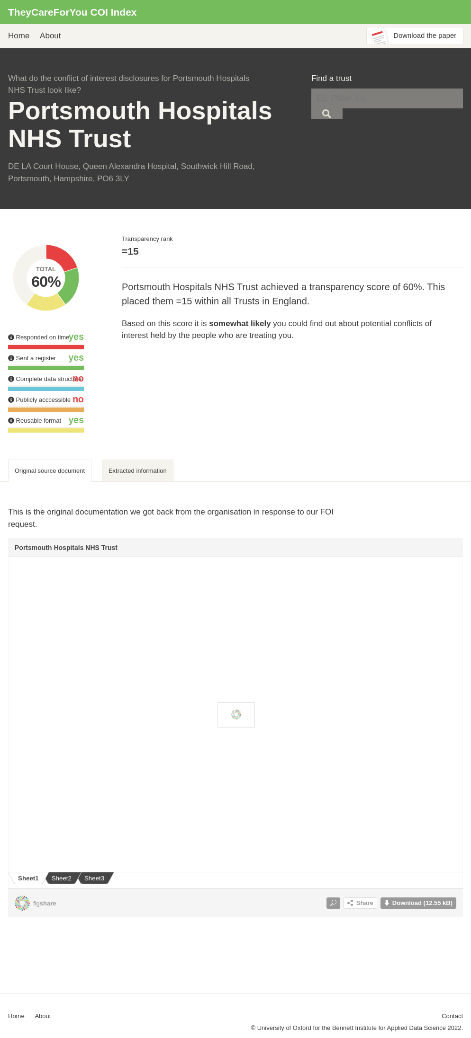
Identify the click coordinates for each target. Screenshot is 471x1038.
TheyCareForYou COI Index (72, 12)
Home (18, 35)
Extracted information (138, 470)
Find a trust (331, 78)
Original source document (50, 470)
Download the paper (424, 35)
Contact (452, 1016)
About (50, 35)
